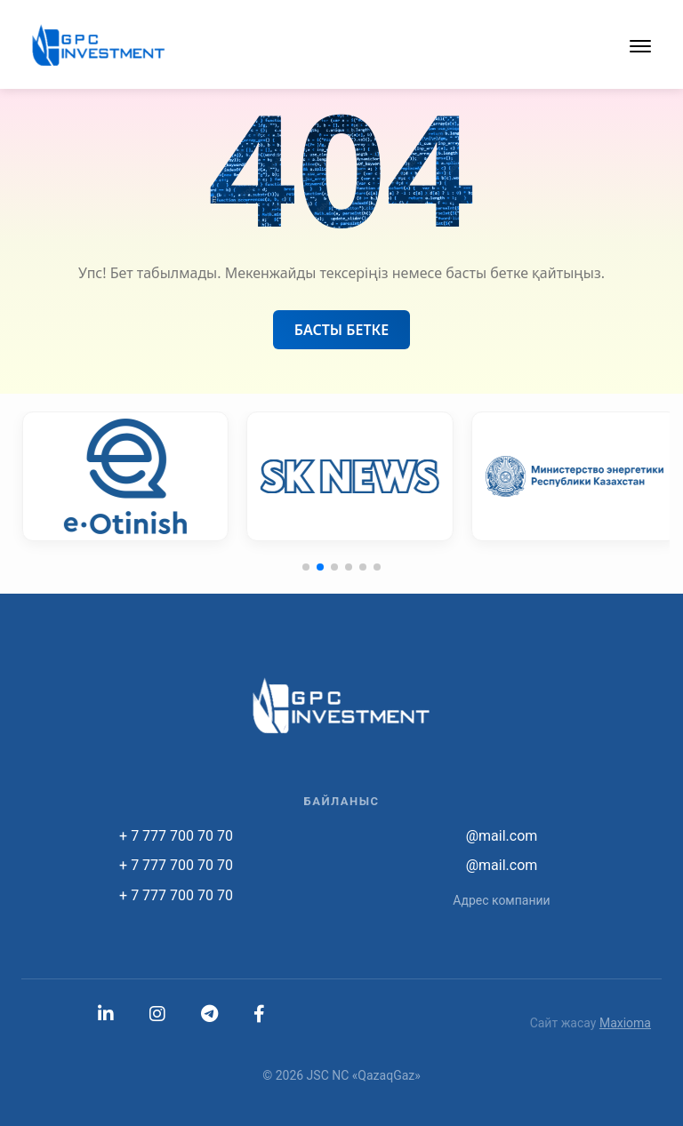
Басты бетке (341, 329)
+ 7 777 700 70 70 (176, 835)
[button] (640, 44)
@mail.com (502, 835)
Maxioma (625, 1023)
